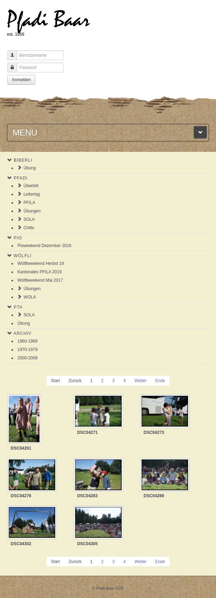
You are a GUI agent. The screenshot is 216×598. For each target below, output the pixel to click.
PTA (18, 307)
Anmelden (21, 79)
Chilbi (28, 227)
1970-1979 (27, 349)
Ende (160, 380)
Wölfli (22, 255)
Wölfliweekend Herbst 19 (40, 263)
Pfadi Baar (48, 20)
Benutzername (9, 58)
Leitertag (31, 194)
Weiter (140, 380)
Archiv (22, 333)
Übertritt (30, 185)
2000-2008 (27, 358)
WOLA (29, 297)
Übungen (32, 211)
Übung (29, 168)
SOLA (29, 219)
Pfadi (21, 178)
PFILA (29, 202)
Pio (18, 237)
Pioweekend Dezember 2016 (44, 245)
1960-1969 (27, 341)
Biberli (23, 160)
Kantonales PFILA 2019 (39, 271)
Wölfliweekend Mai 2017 (40, 280)
